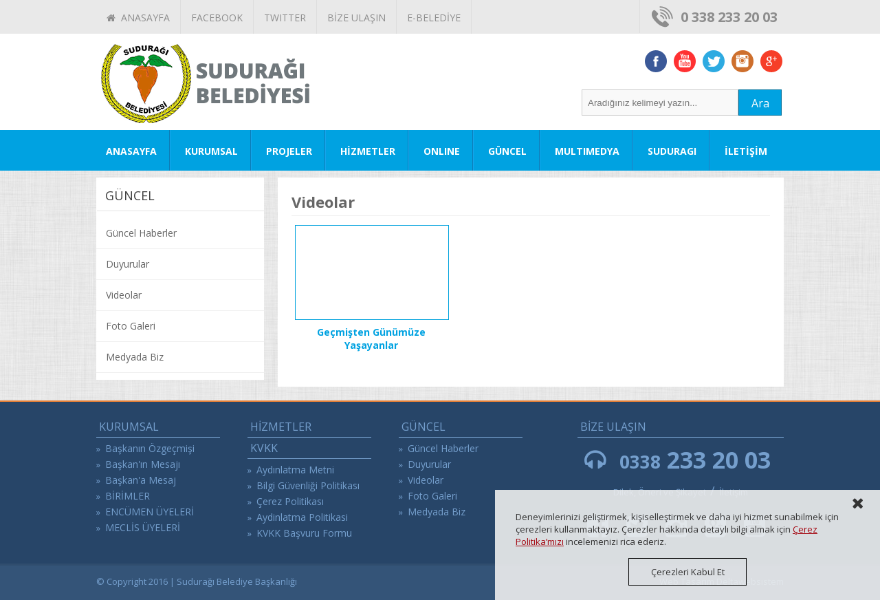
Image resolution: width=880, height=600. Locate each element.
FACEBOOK (217, 17)
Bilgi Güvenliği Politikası (308, 485)
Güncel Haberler (141, 232)
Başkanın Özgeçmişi (150, 448)
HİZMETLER (367, 151)
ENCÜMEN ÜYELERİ (149, 511)
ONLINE (442, 151)
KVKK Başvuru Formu (304, 532)
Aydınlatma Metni (295, 469)
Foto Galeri (130, 325)
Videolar (124, 294)
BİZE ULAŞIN (356, 17)
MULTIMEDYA (587, 151)
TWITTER (285, 17)
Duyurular (127, 263)
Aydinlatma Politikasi (302, 517)
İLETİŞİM (746, 151)
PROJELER (289, 151)
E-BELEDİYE (434, 17)
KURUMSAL (211, 151)
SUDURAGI (672, 151)
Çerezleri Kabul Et (688, 572)
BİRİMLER (127, 495)
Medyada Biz (135, 356)
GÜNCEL (507, 151)
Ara (760, 103)
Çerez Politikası (290, 501)
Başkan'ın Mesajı (142, 464)
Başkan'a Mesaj (140, 479)
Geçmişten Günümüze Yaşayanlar (371, 338)
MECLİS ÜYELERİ (142, 527)
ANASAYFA (138, 17)
